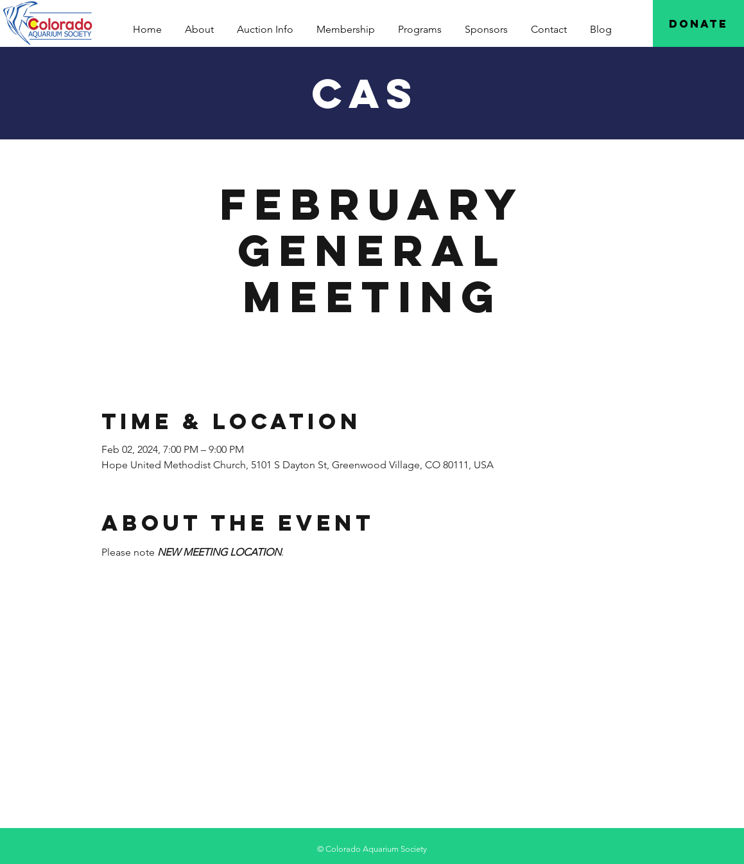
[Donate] (698, 23)
